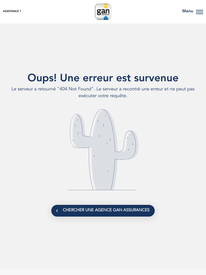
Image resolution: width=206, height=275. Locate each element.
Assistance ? (12, 11)
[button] (199, 11)
